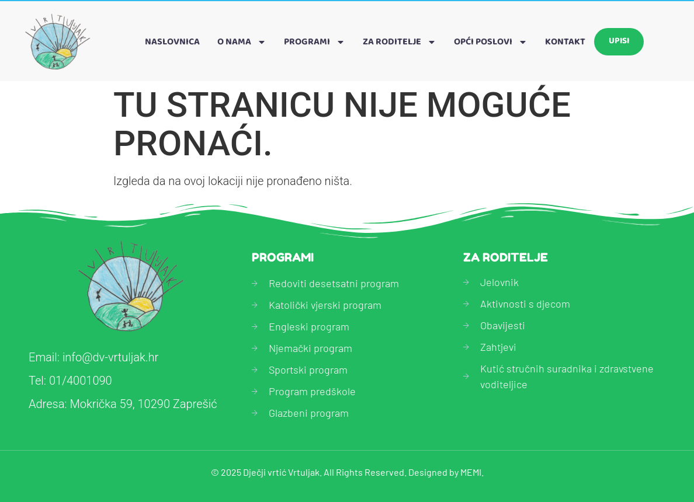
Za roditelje (399, 42)
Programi (314, 42)
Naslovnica (172, 42)
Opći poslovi (491, 42)
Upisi (619, 41)
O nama (241, 42)
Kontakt (565, 42)
